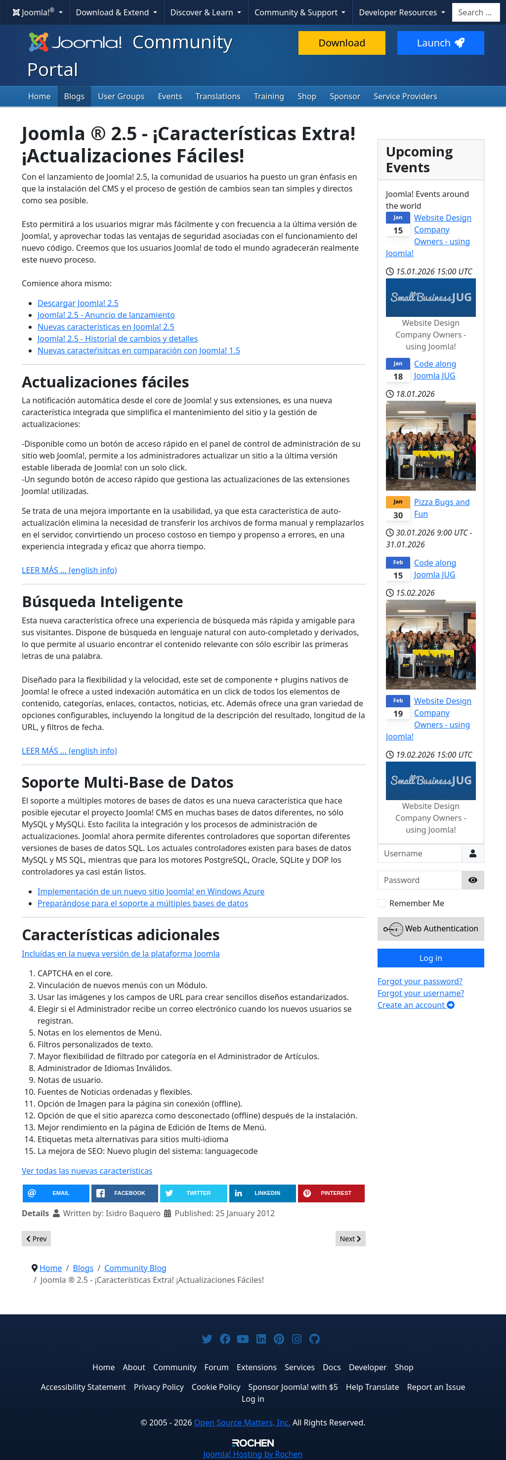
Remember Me (416, 903)
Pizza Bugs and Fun (442, 508)
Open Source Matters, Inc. (242, 1422)
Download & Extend (113, 12)
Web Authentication (430, 929)
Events (170, 96)
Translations (218, 96)
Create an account (416, 1004)
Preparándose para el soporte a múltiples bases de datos (143, 903)
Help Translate (372, 1387)
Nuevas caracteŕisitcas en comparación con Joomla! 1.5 (139, 350)
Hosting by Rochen (252, 1454)
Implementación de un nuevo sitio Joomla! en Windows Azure (151, 891)
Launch (440, 42)
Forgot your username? (421, 993)
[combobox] (476, 12)
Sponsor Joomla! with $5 (293, 1387)
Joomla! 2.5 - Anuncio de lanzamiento (106, 314)
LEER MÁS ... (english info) (69, 570)
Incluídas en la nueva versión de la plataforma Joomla (121, 953)
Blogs (74, 96)
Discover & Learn (202, 12)
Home (39, 96)
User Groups (121, 96)
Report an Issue (436, 1387)
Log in (431, 958)
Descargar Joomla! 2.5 (78, 303)
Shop (306, 96)
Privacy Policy (159, 1387)
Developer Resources (399, 12)
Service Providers (405, 96)
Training (269, 96)
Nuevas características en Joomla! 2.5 (106, 326)
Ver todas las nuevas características (87, 1170)
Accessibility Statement (83, 1387)
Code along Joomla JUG (435, 369)
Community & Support (296, 12)
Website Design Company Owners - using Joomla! (429, 235)
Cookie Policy (216, 1387)
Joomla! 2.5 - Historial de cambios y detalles (118, 338)
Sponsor (345, 96)
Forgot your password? (420, 981)
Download (341, 42)
